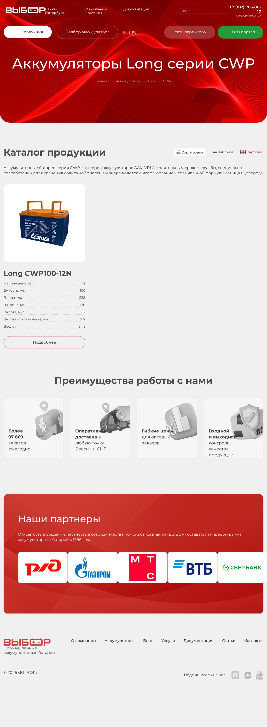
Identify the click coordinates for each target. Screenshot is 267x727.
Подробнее (44, 342)
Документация (131, 9)
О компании (97, 9)
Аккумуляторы (119, 641)
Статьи (229, 641)
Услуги (168, 641)
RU (134, 32)
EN (125, 32)
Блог (148, 641)
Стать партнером (190, 32)
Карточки (251, 152)
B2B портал (243, 32)
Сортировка (189, 152)
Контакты (95, 13)
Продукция (32, 32)
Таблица (223, 152)
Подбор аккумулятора (87, 32)
